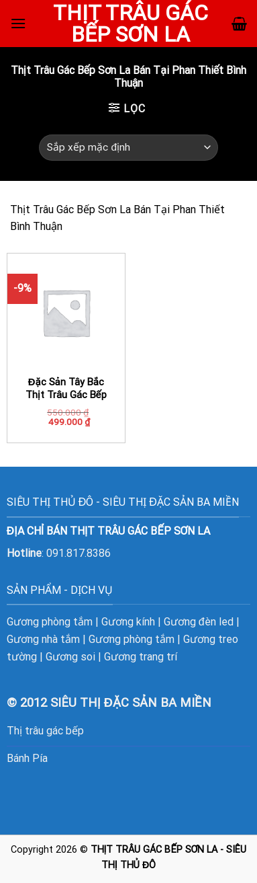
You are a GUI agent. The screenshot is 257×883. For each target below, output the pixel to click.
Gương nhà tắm (43, 639)
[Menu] (18, 23)
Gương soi (70, 656)
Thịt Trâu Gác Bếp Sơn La (130, 23)
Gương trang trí (140, 656)
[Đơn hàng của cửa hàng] (128, 148)
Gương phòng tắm (50, 621)
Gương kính (128, 621)
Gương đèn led (199, 621)
